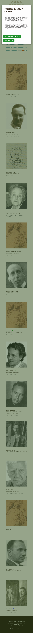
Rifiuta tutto (9, 40)
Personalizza (9, 36)
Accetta (17, 36)
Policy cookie (17, 27)
